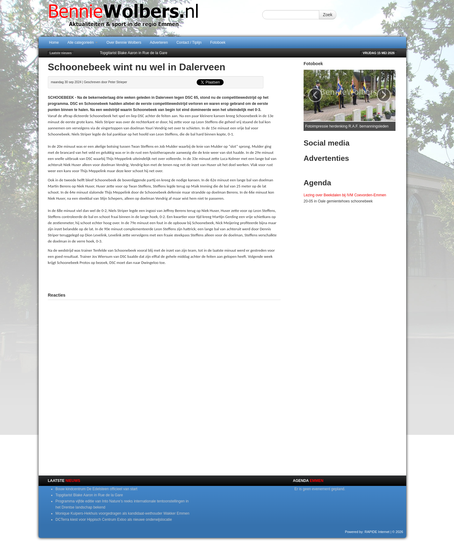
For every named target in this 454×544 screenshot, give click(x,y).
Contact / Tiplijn (189, 42)
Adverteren (159, 42)
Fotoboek (217, 42)
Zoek (327, 14)
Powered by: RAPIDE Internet (367, 532)
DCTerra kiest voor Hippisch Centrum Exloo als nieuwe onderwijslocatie (113, 519)
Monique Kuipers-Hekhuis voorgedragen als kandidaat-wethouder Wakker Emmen (122, 513)
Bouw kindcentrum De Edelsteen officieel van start (96, 489)
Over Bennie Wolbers (123, 42)
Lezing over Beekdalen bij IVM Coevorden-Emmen (345, 195)
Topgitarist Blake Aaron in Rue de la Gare (133, 53)
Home (54, 42)
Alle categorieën (82, 42)
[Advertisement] (164, 278)
